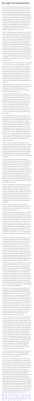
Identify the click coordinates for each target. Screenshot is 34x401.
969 (3, 399)
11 (8, 395)
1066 (26, 394)
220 (3, 395)
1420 (6, 398)
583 (17, 394)
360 (17, 395)
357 (12, 398)
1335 (26, 395)
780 (12, 394)
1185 (15, 398)
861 (24, 398)
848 (18, 398)
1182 (29, 394)
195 (14, 395)
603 (5, 395)
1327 (11, 395)
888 (23, 394)
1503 (9, 394)
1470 (8, 399)
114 (21, 398)
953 (15, 394)
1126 (14, 399)
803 (20, 399)
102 (20, 394)
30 (5, 399)
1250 (23, 395)
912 (19, 395)
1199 (9, 398)
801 (6, 394)
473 (11, 399)
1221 (29, 395)
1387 (3, 398)
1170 (29, 398)
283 (17, 399)
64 (26, 398)
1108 (3, 394)
